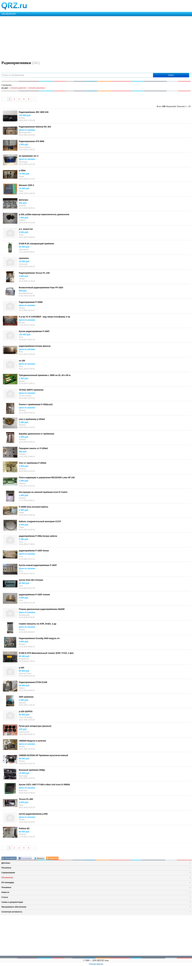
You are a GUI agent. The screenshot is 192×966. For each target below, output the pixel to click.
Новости (5, 892)
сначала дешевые (36, 88)
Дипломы (5, 863)
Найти (171, 75)
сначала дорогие (18, 88)
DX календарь (7, 882)
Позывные (6, 868)
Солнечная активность (11, 912)
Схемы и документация (12, 902)
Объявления (7, 877)
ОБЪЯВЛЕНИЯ (8, 14)
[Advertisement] (87, 38)
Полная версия (96, 964)
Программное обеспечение (13, 907)
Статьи (4, 897)
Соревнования (8, 873)
